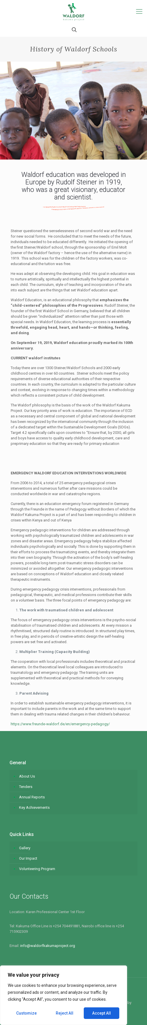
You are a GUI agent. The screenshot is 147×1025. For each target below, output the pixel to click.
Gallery (24, 848)
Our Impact (28, 858)
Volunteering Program (37, 869)
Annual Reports (32, 797)
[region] (63, 995)
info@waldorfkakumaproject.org (47, 945)
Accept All (101, 1013)
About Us (27, 776)
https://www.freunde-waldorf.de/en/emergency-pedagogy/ (60, 724)
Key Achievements (34, 807)
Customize (26, 1013)
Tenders (25, 787)
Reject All (64, 1013)
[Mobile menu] (139, 11)
